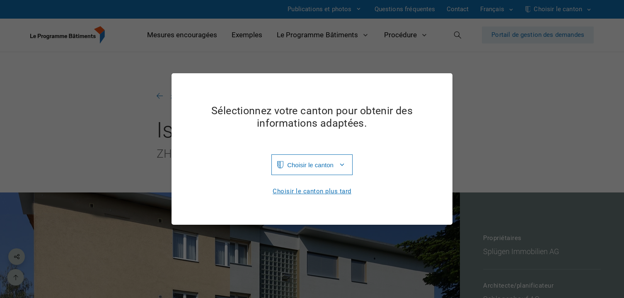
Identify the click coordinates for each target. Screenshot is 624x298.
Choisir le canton (310, 164)
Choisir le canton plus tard (312, 191)
